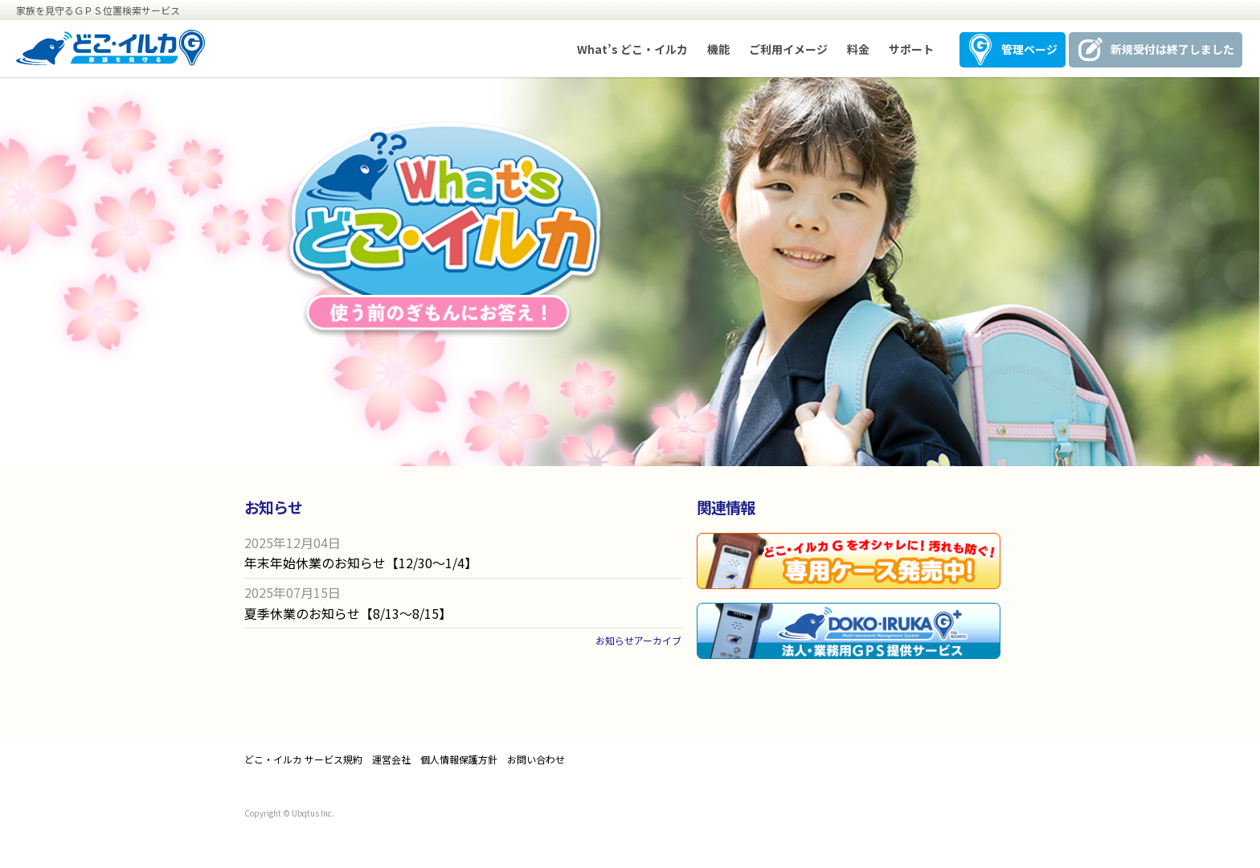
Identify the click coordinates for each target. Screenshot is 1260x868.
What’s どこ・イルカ (632, 49)
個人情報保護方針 (458, 759)
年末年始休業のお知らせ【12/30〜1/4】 (360, 562)
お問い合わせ (536, 759)
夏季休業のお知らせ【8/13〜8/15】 (348, 613)
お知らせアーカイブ (638, 640)
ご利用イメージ (788, 49)
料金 (858, 49)
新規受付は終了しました (1172, 49)
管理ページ (1029, 49)
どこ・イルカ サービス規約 (303, 759)
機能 (718, 49)
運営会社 (391, 759)
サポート (911, 49)
